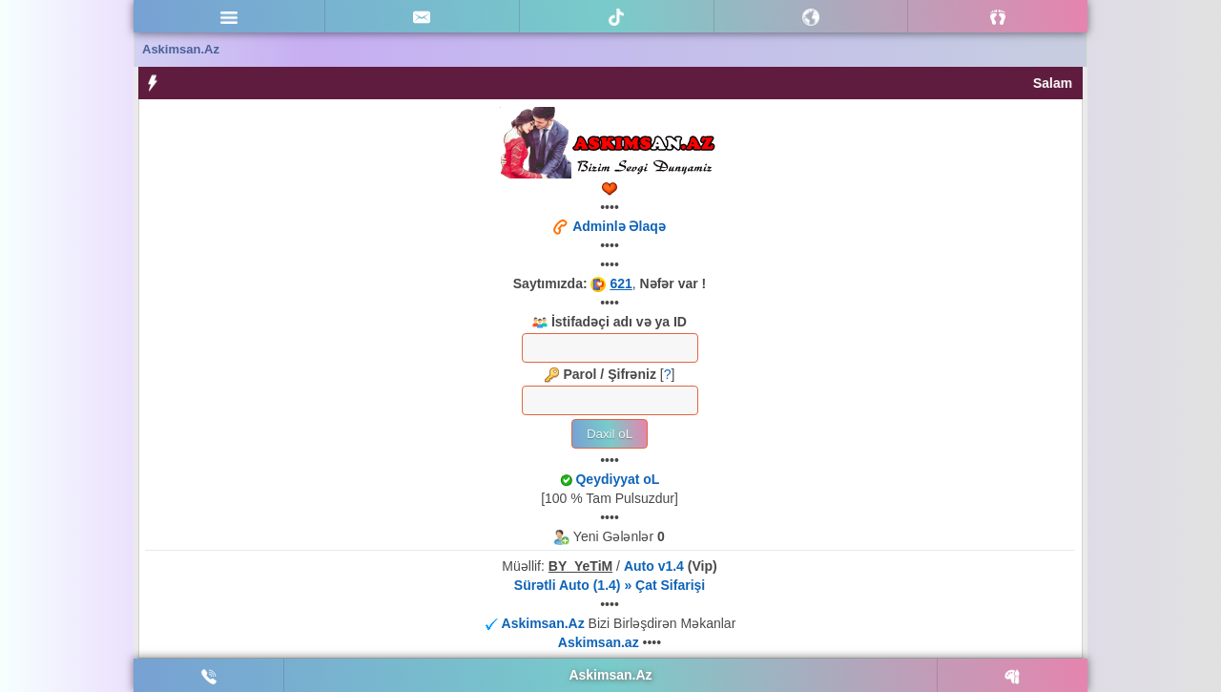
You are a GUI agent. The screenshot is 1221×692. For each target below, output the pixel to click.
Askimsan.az (600, 642)
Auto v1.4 (654, 566)
